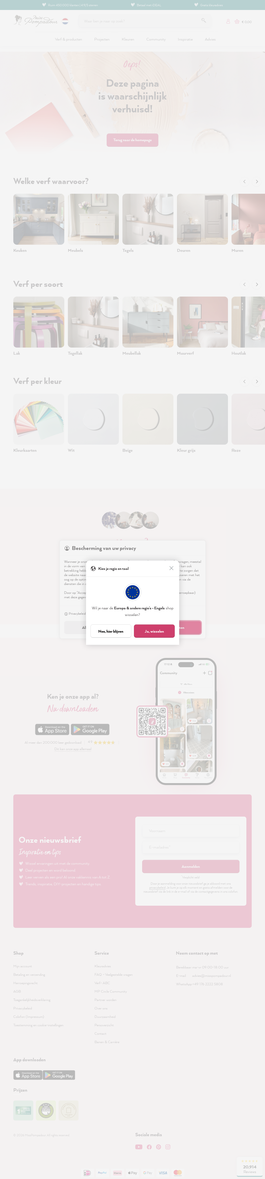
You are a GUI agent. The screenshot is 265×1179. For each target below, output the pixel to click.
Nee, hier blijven (110, 631)
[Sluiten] (171, 568)
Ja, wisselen (154, 631)
